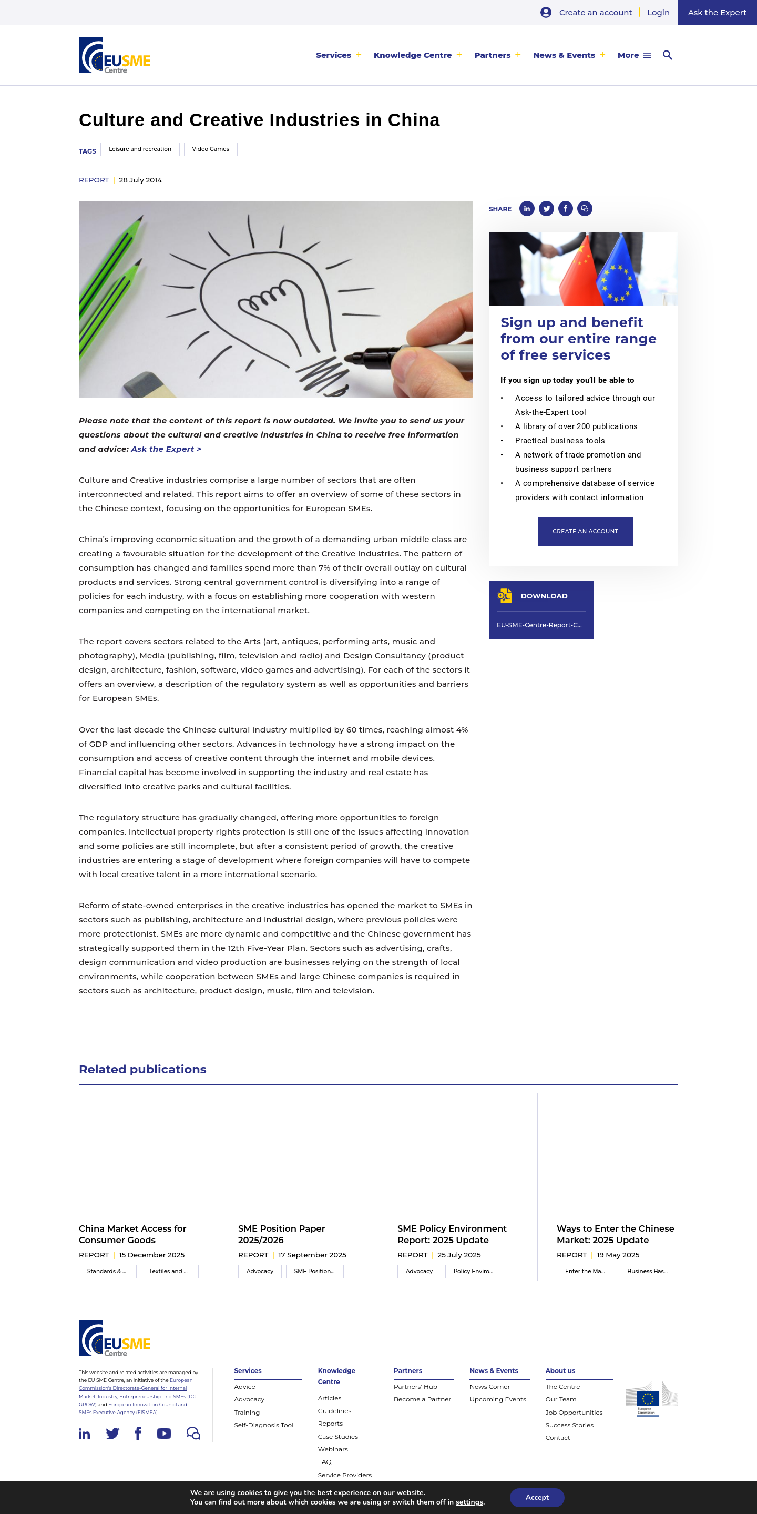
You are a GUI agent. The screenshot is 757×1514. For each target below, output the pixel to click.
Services (333, 55)
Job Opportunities (574, 1412)
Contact (558, 1437)
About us (561, 1371)
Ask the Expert (717, 12)
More (628, 55)
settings (469, 1502)
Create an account (595, 12)
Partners (493, 55)
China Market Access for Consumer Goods (133, 1234)
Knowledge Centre (413, 55)
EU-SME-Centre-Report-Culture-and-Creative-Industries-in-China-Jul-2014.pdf (541, 625)
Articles (330, 1398)
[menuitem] (339, 55)
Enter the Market (588, 1271)
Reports (330, 1423)
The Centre (563, 1386)
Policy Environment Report (478, 1271)
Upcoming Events (497, 1399)
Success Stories (570, 1425)
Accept (537, 1497)
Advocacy (260, 1271)
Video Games (210, 149)
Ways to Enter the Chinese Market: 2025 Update (615, 1234)
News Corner (489, 1386)
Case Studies (338, 1436)
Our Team (561, 1399)
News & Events (564, 55)
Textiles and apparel (174, 1271)
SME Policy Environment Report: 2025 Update (452, 1234)
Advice (244, 1386)
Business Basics (649, 1271)
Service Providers (345, 1475)
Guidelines (335, 1411)
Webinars (333, 1449)
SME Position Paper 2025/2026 (281, 1234)
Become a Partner (422, 1399)
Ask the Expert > (166, 449)
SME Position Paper (319, 1271)
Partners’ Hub (415, 1386)
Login (658, 12)
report (94, 180)
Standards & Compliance (112, 1271)
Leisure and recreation (140, 149)
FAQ (325, 1462)
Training (247, 1412)
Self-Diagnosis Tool (263, 1425)
